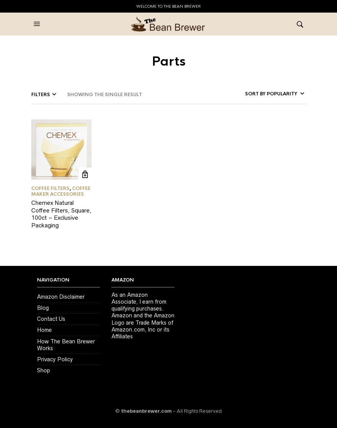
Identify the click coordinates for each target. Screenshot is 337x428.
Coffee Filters (50, 188)
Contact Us (51, 319)
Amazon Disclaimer (61, 297)
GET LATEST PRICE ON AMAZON (85, 174)
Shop (43, 370)
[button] (37, 24)
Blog (43, 308)
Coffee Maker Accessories (60, 191)
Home (44, 330)
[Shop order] (263, 94)
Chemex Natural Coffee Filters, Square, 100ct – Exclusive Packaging (61, 214)
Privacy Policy (55, 359)
